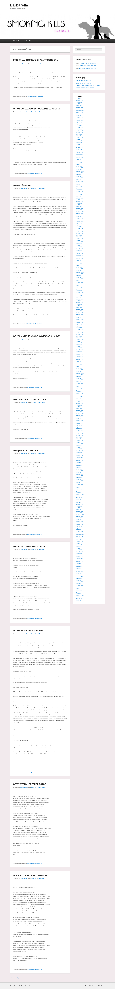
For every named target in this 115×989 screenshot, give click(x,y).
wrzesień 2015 (79, 314)
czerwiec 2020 (79, 218)
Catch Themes (101, 985)
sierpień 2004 (79, 538)
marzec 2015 (79, 324)
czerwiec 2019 (79, 238)
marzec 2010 (79, 425)
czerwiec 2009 (79, 440)
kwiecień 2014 (79, 342)
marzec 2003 (79, 566)
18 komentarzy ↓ (42, 111)
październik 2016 (80, 292)
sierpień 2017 (79, 275)
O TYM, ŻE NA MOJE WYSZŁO (28, 630)
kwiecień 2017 (79, 282)
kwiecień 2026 (79, 100)
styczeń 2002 (79, 590)
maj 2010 (78, 422)
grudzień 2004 (79, 531)
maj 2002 (78, 583)
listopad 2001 (79, 593)
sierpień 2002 (79, 578)
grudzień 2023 (79, 147)
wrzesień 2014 (79, 334)
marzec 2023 (79, 162)
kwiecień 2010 (79, 423)
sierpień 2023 (79, 154)
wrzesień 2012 (79, 374)
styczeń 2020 (79, 226)
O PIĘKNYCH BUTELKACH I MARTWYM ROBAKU (88, 85)
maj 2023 (78, 159)
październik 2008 (80, 454)
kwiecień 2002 (79, 585)
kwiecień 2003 (79, 565)
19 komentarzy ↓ (42, 453)
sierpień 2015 (79, 315)
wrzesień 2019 (79, 233)
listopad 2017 (79, 270)
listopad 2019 (79, 230)
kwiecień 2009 (79, 443)
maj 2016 (78, 300)
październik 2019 (80, 231)
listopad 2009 (79, 432)
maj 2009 (78, 442)
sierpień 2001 (79, 598)
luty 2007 (78, 487)
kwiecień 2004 (79, 544)
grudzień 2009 (79, 430)
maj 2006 (78, 502)
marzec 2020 (79, 223)
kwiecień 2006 (79, 504)
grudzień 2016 (79, 289)
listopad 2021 (79, 189)
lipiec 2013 (78, 358)
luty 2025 (78, 124)
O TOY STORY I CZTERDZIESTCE (29, 784)
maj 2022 (78, 179)
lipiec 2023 (78, 156)
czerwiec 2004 (79, 541)
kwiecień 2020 (79, 221)
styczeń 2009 (79, 448)
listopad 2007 (79, 472)
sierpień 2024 (79, 134)
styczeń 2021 (79, 206)
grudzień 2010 (79, 410)
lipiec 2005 (78, 519)
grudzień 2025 (79, 107)
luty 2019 (78, 245)
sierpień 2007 (79, 477)
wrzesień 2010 (79, 415)
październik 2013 (80, 353)
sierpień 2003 (79, 558)
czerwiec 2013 (79, 359)
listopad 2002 (79, 573)
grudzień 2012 (79, 369)
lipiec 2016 (78, 297)
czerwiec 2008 (79, 460)
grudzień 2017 (79, 268)
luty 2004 (78, 548)
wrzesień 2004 (79, 536)
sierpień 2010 (79, 416)
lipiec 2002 (78, 580)
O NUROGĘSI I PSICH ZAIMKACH (88, 63)
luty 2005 (78, 528)
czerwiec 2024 (79, 137)
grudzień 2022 (79, 167)
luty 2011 (78, 406)
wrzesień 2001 (79, 597)
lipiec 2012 (78, 378)
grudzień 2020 (79, 208)
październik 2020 (80, 211)
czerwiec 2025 (79, 117)
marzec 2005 (79, 526)
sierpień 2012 (79, 376)
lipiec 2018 (78, 257)
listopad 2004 (79, 533)
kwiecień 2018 (79, 262)
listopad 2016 (79, 290)
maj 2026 (78, 98)
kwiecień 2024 (79, 140)
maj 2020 (78, 220)
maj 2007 (78, 482)
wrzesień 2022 (79, 172)
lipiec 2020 (78, 216)
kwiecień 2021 (79, 201)
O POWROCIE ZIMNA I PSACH (86, 62)
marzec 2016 (79, 304)
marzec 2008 (79, 465)
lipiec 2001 (78, 600)
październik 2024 (80, 130)
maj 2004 (78, 543)
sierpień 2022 (79, 174)
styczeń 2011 (79, 408)
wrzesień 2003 (79, 556)
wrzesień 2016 (79, 294)
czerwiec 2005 (79, 521)
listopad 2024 (79, 129)
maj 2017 (78, 280)
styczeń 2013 (79, 368)
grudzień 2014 (79, 329)
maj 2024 (78, 139)
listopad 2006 (79, 492)
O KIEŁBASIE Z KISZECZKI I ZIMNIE (85, 87)
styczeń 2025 (79, 125)
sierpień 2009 (79, 437)
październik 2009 (80, 433)
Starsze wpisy (14, 978)
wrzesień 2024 (79, 132)
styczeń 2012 (79, 388)
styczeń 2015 (79, 327)
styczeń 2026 (79, 105)
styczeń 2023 (79, 166)
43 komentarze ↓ (42, 188)
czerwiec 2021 (79, 198)
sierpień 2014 (79, 336)
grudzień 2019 (79, 228)
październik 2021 (80, 191)
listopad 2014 (79, 331)
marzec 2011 (79, 405)
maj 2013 (78, 361)
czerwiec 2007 (79, 480)
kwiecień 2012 (79, 383)
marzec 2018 (79, 263)
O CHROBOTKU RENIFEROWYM (29, 546)
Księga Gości (27, 40)
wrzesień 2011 (79, 395)
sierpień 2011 (79, 396)
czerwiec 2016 (79, 299)
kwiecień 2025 (79, 120)
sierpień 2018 (79, 255)
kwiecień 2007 (79, 484)
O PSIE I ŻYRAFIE (22, 185)
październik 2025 (80, 110)
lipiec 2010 (78, 418)
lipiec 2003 (78, 560)
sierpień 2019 (79, 235)
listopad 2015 (79, 310)
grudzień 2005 (79, 511)
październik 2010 (80, 413)
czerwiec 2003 (79, 561)
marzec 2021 (79, 203)
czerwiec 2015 (79, 319)
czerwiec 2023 (79, 157)
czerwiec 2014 (79, 339)
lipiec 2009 (78, 438)
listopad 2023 (79, 149)
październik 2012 (80, 373)
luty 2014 (78, 346)
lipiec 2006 (78, 499)
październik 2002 (80, 575)
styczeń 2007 (79, 489)
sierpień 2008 (79, 457)
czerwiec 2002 (79, 581)
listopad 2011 (79, 391)
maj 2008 (78, 462)
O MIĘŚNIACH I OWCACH (25, 450)
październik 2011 (80, 393)
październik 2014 (80, 332)
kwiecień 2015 (79, 322)
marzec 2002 (79, 586)
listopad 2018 (79, 250)
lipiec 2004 (78, 539)
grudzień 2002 (79, 571)
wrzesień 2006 (79, 496)
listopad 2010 (79, 411)
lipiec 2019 (78, 236)
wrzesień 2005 (79, 516)
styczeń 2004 (79, 549)
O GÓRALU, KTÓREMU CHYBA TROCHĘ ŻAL (35, 60)
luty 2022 (78, 184)
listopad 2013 (79, 351)
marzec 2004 (79, 546)
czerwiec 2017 (79, 278)
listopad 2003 (79, 553)
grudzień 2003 (79, 551)
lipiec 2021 (78, 196)
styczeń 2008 (79, 469)
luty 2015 (78, 326)
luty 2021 (78, 204)
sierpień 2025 (79, 114)
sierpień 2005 (79, 517)
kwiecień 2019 (79, 241)
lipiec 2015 (78, 317)
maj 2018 (78, 260)
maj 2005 (78, 523)
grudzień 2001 (79, 592)
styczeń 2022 (79, 186)
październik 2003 (80, 555)
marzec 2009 (79, 445)
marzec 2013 (79, 364)
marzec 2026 (79, 102)
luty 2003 (78, 568)
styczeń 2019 (79, 246)
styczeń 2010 (79, 428)
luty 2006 (78, 507)
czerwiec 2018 (79, 258)
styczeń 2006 (79, 509)
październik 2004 (80, 534)
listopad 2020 (79, 209)
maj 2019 (78, 240)
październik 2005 (80, 514)
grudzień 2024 (79, 127)
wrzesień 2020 (79, 213)
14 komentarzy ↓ (42, 787)
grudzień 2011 (79, 390)
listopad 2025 (79, 109)
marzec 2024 (79, 142)
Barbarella (19, 5)
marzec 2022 (79, 183)
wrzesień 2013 (79, 354)
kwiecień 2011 (79, 403)
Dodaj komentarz (42, 63)
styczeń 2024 (79, 146)
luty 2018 (78, 265)
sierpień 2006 (79, 497)
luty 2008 (78, 467)
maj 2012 (78, 381)
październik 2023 (80, 151)
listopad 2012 (79, 371)
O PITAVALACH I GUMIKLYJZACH (29, 399)
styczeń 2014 (79, 347)
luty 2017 (78, 285)
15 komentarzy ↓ (42, 402)
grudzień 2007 (79, 470)
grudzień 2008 (79, 450)
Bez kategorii (30, 96)
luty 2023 (78, 164)
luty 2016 (78, 305)
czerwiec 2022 (79, 177)
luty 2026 (78, 103)
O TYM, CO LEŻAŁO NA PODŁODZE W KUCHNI (36, 109)
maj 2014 (78, 341)
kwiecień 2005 (79, 524)
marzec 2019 (79, 243)
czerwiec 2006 (79, 501)
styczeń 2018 (79, 267)
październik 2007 (80, 474)
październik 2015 (80, 312)
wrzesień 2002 (79, 576)
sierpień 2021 (79, 194)
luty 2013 (78, 366)
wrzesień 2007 (79, 475)
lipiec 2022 (78, 176)
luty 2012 (78, 386)
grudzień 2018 (79, 248)
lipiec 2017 (78, 277)
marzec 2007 (79, 486)
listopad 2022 (79, 169)
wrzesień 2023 (79, 152)
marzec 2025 (79, 122)
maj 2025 (78, 119)
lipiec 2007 (78, 479)
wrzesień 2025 (79, 112)
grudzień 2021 (79, 188)
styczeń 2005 (79, 529)
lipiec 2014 (78, 337)
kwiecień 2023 (79, 161)
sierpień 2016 (79, 295)
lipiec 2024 (78, 135)
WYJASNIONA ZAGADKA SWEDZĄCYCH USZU (36, 336)
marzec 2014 (79, 344)
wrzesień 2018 (79, 253)
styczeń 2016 (79, 307)
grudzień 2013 (79, 349)
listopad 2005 (79, 512)
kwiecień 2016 (79, 302)
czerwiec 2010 (79, 420)
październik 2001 (80, 595)
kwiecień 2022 (79, 181)
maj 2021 (78, 199)
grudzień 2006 (79, 491)
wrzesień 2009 (79, 435)
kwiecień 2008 (79, 464)
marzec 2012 (79, 385)
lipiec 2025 (78, 115)
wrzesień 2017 (79, 273)
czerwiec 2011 (79, 400)
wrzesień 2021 (79, 193)
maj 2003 (78, 563)
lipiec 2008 (78, 459)
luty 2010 (78, 427)
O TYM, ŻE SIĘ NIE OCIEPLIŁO (83, 83)
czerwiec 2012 (79, 379)
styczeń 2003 (79, 570)
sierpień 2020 (79, 215)
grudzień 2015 (79, 309)
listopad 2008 (79, 452)
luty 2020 (78, 225)
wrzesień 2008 (79, 455)
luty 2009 (78, 447)
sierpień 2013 (79, 356)
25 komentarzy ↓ (42, 878)
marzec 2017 (79, 284)
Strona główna (15, 40)
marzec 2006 (79, 506)
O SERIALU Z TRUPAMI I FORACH (30, 875)
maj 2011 (78, 401)
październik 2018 (80, 252)
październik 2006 (80, 494)
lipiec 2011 (78, 398)
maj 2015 (78, 321)
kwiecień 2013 (79, 363)
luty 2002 (78, 588)
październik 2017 (80, 272)
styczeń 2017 (79, 287)
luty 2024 (78, 144)
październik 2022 (80, 171)
